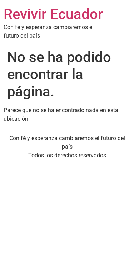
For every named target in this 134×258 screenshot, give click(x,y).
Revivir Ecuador (53, 14)
